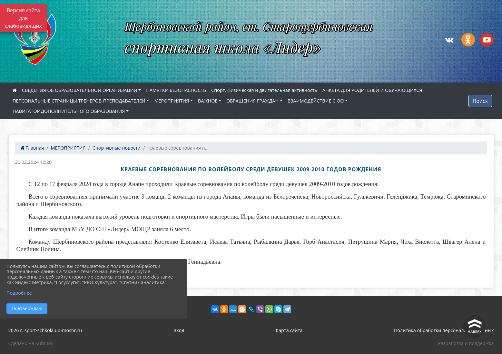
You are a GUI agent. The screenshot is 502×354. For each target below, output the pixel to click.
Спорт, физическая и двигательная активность (264, 90)
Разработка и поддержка (466, 343)
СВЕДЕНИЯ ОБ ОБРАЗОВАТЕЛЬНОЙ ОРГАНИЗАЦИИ (79, 90)
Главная (32, 148)
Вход (178, 330)
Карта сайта (289, 330)
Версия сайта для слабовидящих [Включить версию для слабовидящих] (23, 18)
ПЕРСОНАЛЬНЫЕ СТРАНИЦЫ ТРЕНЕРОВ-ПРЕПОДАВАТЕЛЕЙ (79, 101)
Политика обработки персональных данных (444, 330)
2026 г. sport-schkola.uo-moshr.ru (45, 330)
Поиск (480, 100)
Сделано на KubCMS (31, 343)
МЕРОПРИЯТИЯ (171, 101)
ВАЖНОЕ (207, 101)
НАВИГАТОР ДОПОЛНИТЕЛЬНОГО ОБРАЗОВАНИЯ (69, 111)
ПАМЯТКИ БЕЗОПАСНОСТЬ (176, 90)
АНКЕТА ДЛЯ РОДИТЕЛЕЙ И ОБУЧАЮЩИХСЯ (372, 90)
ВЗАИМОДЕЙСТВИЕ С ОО (316, 101)
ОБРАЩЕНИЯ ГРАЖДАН (252, 101)
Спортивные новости (117, 148)
